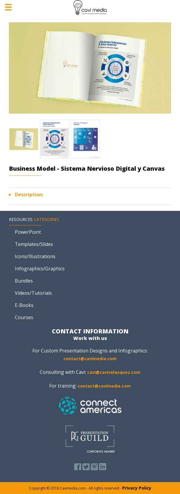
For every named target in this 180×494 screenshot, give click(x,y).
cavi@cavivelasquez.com (113, 372)
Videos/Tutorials (33, 293)
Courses (24, 317)
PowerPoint (28, 232)
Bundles (24, 280)
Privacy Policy (136, 488)
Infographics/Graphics (40, 268)
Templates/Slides (34, 244)
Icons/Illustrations (35, 256)
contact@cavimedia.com (90, 358)
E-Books (24, 305)
